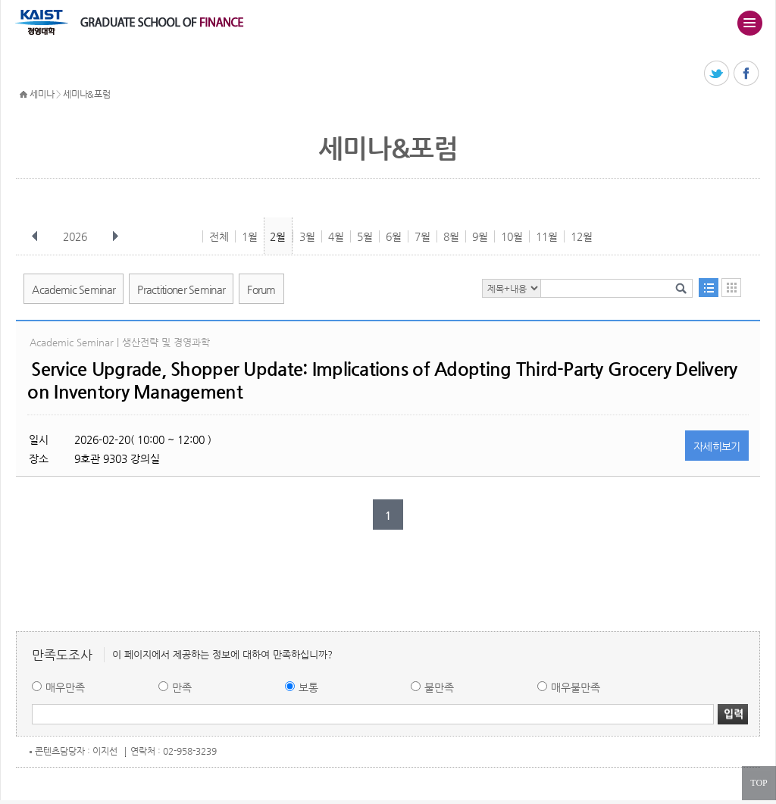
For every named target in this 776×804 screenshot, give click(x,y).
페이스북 (747, 74)
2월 (278, 236)
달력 (731, 287)
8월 (451, 236)
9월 (480, 236)
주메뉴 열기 (749, 23)
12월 (582, 236)
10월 (512, 236)
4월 (336, 236)
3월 (307, 236)
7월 (422, 236)
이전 (35, 236)
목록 (708, 287)
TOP (758, 782)
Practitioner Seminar (181, 289)
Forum (261, 289)
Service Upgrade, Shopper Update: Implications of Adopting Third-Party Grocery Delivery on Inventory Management (382, 380)
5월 (365, 236)
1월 (250, 236)
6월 (394, 236)
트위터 (717, 74)
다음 (115, 236)
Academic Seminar (73, 289)
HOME (23, 94)
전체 (219, 236)
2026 (76, 236)
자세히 (716, 446)
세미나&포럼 (86, 94)
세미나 (42, 94)
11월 (547, 236)
